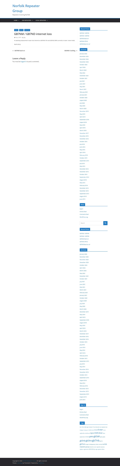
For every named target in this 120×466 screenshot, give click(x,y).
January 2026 (83, 53)
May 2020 (82, 106)
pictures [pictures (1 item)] (102, 447)
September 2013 (84, 193)
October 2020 (83, 97)
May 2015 (82, 166)
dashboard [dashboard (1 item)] (87, 433)
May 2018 (82, 125)
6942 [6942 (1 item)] (85, 427)
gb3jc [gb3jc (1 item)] (101, 436)
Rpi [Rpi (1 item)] (94, 449)
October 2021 (83, 78)
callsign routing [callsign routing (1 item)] (83, 430)
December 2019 (84, 111)
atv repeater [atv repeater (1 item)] (102, 427)
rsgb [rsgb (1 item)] (96, 449)
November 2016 (84, 139)
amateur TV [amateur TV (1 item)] (91, 427)
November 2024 (84, 62)
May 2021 (82, 86)
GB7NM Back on (84, 38)
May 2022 (82, 73)
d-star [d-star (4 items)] (100, 429)
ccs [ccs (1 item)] (87, 430)
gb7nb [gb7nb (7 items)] (95, 440)
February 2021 (84, 92)
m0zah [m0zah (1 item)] (97, 444)
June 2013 (82, 199)
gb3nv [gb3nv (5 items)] (89, 440)
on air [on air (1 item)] (95, 447)
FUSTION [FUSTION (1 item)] (87, 436)
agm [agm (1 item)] (88, 427)
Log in (81, 209)
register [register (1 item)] (81, 449)
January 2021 (83, 95)
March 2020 (83, 108)
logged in (23, 61)
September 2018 (84, 119)
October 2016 (83, 141)
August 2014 (83, 180)
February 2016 (84, 155)
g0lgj (24, 37)
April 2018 (82, 128)
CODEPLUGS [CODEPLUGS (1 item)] (91, 430)
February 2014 (84, 185)
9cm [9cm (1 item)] (81, 427)
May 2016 (82, 150)
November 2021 (84, 75)
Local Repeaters (41, 20)
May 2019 (82, 114)
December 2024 (84, 59)
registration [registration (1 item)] (85, 449)
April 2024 (82, 67)
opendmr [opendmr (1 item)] (99, 447)
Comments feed (84, 214)
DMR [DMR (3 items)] (96, 433)
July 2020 (82, 103)
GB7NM (21, 30)
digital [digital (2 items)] (92, 433)
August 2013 (83, 196)
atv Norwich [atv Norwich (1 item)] (97, 427)
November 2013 (84, 191)
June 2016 (82, 147)
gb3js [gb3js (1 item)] (104, 436)
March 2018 (83, 130)
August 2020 (83, 100)
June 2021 (82, 84)
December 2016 (84, 136)
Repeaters (27, 30)
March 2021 (83, 89)
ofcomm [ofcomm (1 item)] (91, 447)
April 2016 (82, 152)
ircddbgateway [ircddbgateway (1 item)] (92, 444)
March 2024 (83, 70)
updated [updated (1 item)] (99, 449)
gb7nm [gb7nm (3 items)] (82, 444)
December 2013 (84, 188)
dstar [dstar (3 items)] (100, 433)
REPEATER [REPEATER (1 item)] (91, 449)
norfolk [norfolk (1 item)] (100, 444)
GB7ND (16, 30)
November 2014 (84, 171)
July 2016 (82, 144)
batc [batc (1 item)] (106, 427)
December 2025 (84, 56)
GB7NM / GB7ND (84, 33)
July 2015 (82, 163)
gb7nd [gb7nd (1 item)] (101, 441)
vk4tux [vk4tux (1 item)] (103, 449)
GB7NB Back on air (85, 44)
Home (15, 20)
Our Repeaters (26, 20)
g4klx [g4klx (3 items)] (91, 436)
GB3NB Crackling (70, 51)
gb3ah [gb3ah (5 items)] (97, 436)
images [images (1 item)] (87, 444)
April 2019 (82, 117)
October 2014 (83, 174)
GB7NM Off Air (84, 41)
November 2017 (84, 133)
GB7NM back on (18, 51)
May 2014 (82, 182)
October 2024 (83, 64)
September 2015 (84, 160)
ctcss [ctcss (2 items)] (95, 430)
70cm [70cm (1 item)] (83, 427)
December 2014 (84, 169)
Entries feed (83, 211)
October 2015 (83, 158)
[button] (18, 20)
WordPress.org (84, 217)
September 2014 (84, 177)
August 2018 (83, 122)
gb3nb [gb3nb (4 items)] (82, 440)
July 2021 (82, 81)
